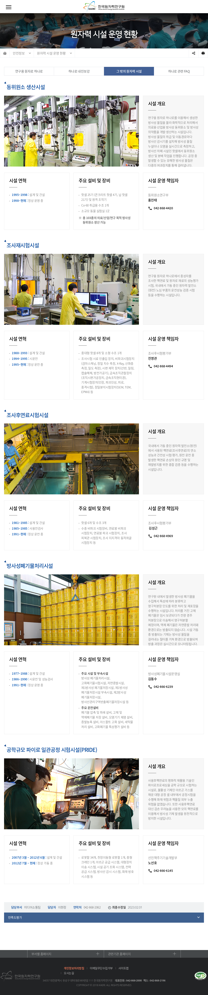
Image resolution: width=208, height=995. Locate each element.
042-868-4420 (163, 208)
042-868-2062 (92, 907)
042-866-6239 (163, 686)
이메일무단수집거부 (101, 968)
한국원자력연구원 (104, 7)
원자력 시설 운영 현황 (51, 53)
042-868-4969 (163, 536)
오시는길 (69, 973)
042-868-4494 (163, 366)
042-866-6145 (163, 870)
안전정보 (19, 53)
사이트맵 (123, 968)
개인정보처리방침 (74, 968)
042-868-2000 (134, 980)
